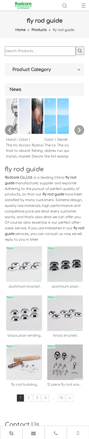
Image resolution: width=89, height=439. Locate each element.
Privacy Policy (64, 422)
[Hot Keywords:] (13, 50)
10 (76, 275)
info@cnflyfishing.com (56, 378)
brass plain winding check (40, 224)
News (64, 411)
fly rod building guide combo (41, 262)
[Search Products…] (7, 50)
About (52, 411)
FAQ (75, 411)
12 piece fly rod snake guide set (71, 262)
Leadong (12, 428)
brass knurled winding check (70, 224)
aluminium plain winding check (70, 186)
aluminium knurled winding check (40, 186)
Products (69, 405)
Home (54, 405)
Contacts (56, 416)
